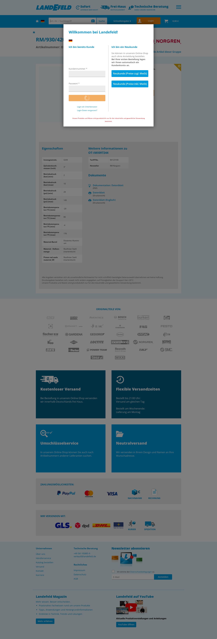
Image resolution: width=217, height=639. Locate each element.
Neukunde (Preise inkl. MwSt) (130, 84)
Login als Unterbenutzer (87, 107)
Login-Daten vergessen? (87, 110)
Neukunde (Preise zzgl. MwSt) (130, 73)
